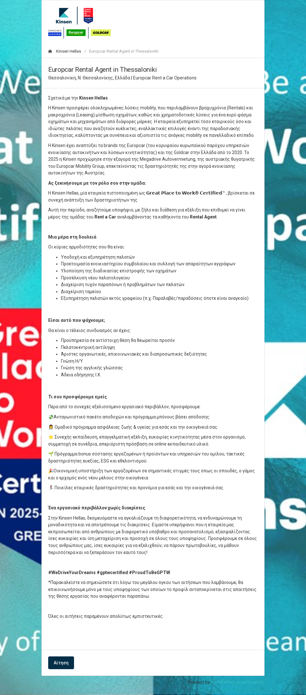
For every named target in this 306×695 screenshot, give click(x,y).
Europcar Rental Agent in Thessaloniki (124, 51)
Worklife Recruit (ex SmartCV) (237, 682)
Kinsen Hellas (64, 51)
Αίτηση (61, 662)
